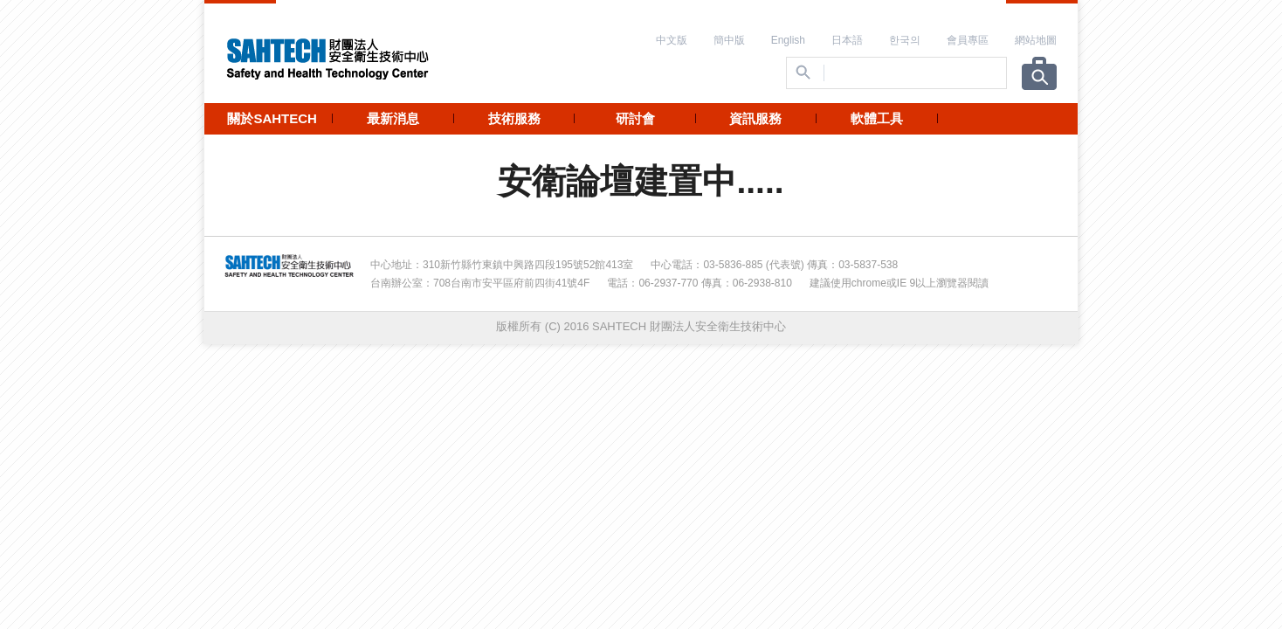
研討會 (635, 118)
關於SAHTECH (272, 118)
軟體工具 (877, 118)
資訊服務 (755, 118)
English (788, 40)
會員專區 (968, 40)
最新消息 (393, 118)
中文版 (671, 40)
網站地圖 (1036, 40)
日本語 (847, 40)
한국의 (904, 40)
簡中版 (729, 40)
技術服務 (514, 118)
